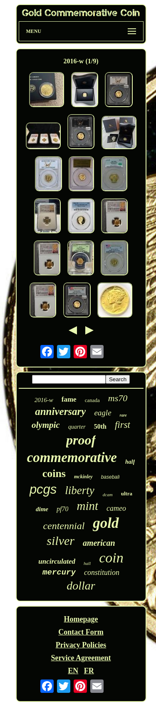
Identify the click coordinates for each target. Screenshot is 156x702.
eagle (102, 412)
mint (87, 505)
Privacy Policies (81, 645)
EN (73, 671)
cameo (116, 508)
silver (60, 540)
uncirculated (56, 561)
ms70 (117, 398)
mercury (59, 572)
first (122, 425)
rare (123, 415)
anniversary (60, 411)
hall (87, 563)
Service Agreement (81, 658)
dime (42, 509)
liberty (79, 490)
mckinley (83, 477)
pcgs (43, 489)
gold (106, 523)
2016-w (44, 400)
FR (89, 671)
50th (100, 426)
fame (69, 399)
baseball (110, 477)
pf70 (62, 508)
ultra (126, 493)
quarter (77, 427)
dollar (81, 585)
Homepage (81, 619)
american (99, 542)
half (130, 462)
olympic (46, 425)
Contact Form (80, 632)
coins (54, 473)
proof (81, 439)
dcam (108, 494)
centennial (63, 525)
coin (111, 557)
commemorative (72, 457)
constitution (101, 572)
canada (92, 400)
